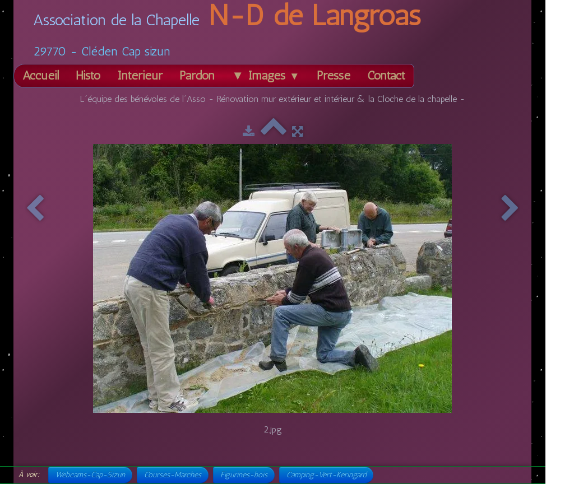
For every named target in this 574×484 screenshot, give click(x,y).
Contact (386, 75)
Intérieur (140, 75)
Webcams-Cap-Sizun (90, 475)
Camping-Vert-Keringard (326, 475)
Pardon (197, 75)
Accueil (40, 75)
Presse (333, 75)
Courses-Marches (172, 475)
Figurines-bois (243, 475)
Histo (88, 75)
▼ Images (265, 75)
